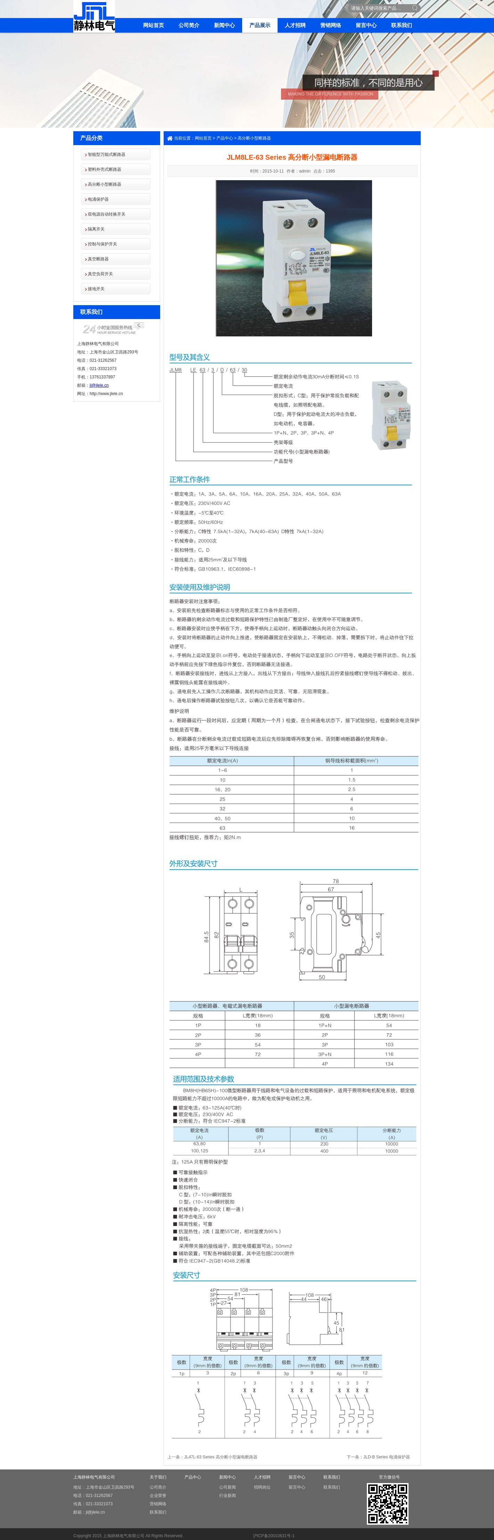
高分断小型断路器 (104, 184)
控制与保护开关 (102, 244)
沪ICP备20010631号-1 (274, 1535)
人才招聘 (295, 25)
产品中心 (224, 138)
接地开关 (96, 288)
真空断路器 (98, 259)
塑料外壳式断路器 (104, 169)
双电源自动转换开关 (106, 214)
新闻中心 (224, 25)
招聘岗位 (262, 1487)
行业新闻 (227, 1495)
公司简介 (189, 25)
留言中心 (366, 25)
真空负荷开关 (100, 273)
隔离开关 (96, 229)
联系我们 (401, 25)
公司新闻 (227, 1487)
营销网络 (330, 25)
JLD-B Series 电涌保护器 (386, 1457)
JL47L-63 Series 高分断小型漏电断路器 (220, 1457)
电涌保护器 (98, 199)
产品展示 (259, 25)
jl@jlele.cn (99, 385)
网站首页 (153, 25)
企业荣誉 (158, 1495)
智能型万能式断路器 (106, 154)
